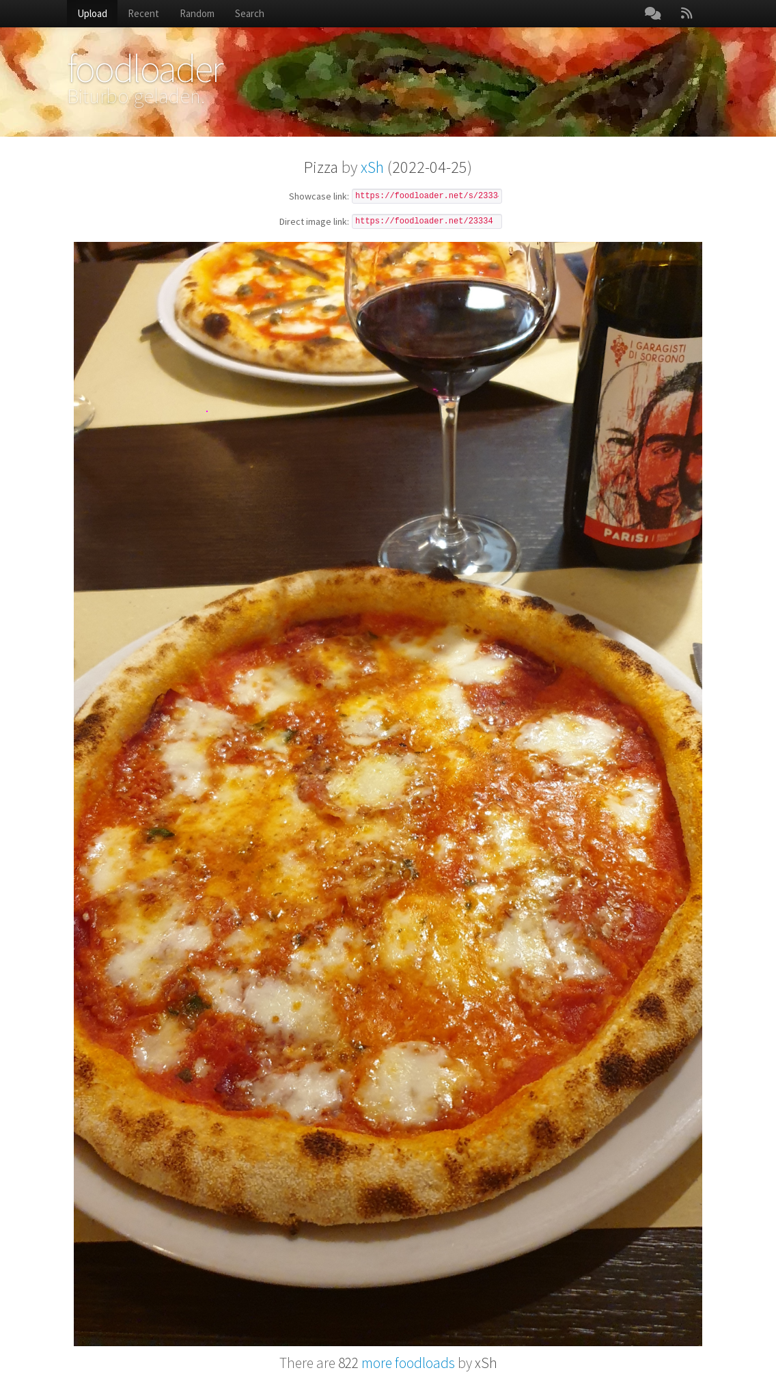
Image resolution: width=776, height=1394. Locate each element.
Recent (143, 13)
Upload (92, 13)
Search (249, 13)
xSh (372, 167)
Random (197, 13)
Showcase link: (319, 196)
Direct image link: (314, 222)
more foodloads (396, 1363)
